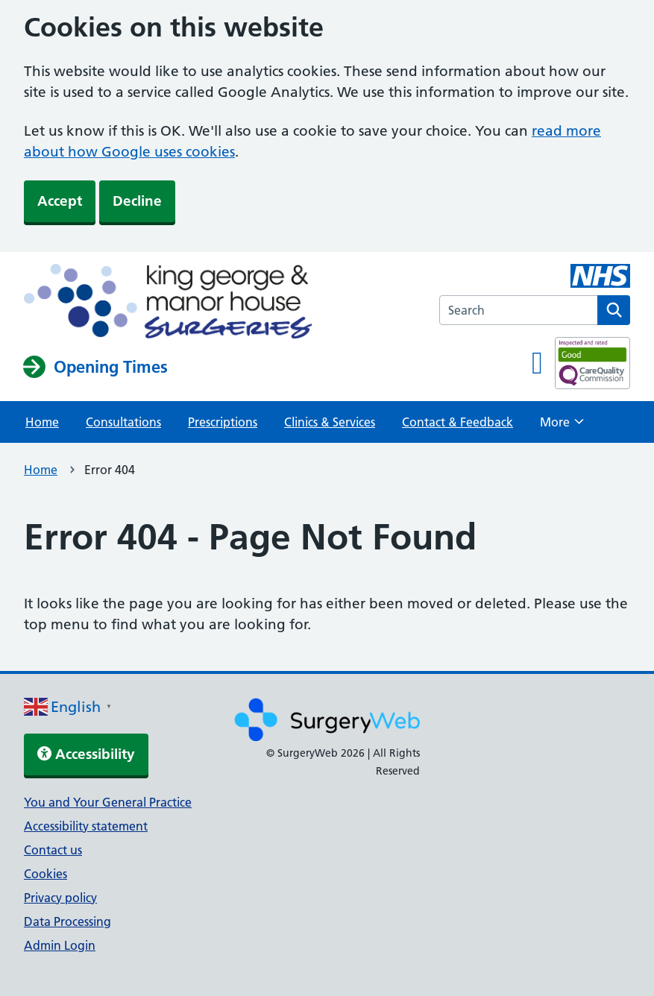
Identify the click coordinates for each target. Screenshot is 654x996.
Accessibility (86, 754)
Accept (59, 200)
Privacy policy (60, 897)
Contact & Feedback (457, 422)
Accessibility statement (86, 826)
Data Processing (67, 921)
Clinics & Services (329, 422)
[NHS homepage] (168, 302)
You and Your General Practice (108, 802)
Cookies (45, 873)
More (562, 426)
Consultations (123, 422)
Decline (137, 200)
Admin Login (59, 945)
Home (42, 422)
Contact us (53, 849)
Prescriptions (222, 422)
